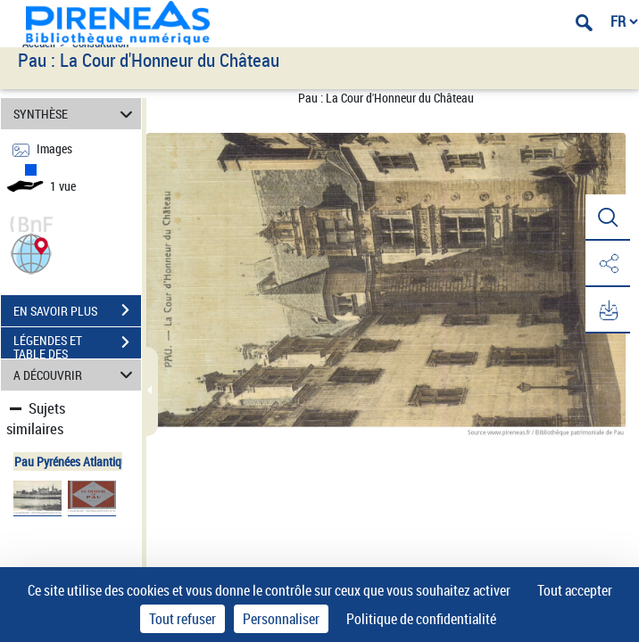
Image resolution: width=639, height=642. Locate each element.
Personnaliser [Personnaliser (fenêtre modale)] (281, 619)
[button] (31, 251)
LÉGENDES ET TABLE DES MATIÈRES (77, 344)
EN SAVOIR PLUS (77, 310)
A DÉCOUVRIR (75, 375)
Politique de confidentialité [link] (421, 619)
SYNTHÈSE (75, 113)
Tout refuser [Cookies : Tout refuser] (182, 619)
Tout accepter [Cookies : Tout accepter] (574, 590)
